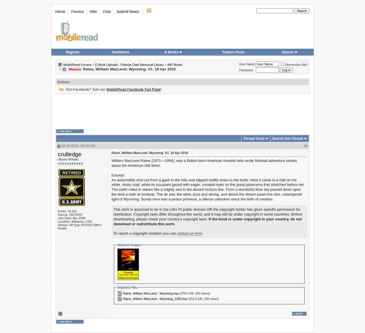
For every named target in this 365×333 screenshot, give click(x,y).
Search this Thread (287, 139)
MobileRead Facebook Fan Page (133, 89)
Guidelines (120, 52)
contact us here (189, 233)
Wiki (93, 11)
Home (60, 11)
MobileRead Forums (77, 64)
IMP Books (174, 64)
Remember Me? (294, 64)
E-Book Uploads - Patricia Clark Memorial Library (129, 64)
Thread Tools (253, 139)
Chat (106, 11)
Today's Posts (233, 52)
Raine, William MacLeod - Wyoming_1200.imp (155, 298)
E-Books (173, 52)
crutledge (69, 154)
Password (246, 70)
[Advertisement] (182, 111)
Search (290, 52)
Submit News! (128, 11)
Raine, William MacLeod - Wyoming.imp (151, 293)
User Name (247, 64)
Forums (77, 11)
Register (73, 52)
